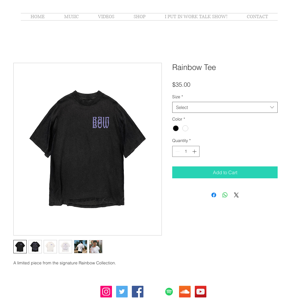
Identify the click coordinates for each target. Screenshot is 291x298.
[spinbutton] (186, 151)
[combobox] (225, 107)
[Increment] (195, 151)
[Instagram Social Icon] (106, 291)
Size (177, 96)
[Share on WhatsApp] (225, 195)
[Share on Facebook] (213, 195)
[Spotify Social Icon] (169, 291)
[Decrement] (177, 151)
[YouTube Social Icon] (200, 291)
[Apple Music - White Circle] (153, 291)
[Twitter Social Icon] (122, 291)
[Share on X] (236, 195)
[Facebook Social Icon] (137, 291)
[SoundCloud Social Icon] (185, 291)
